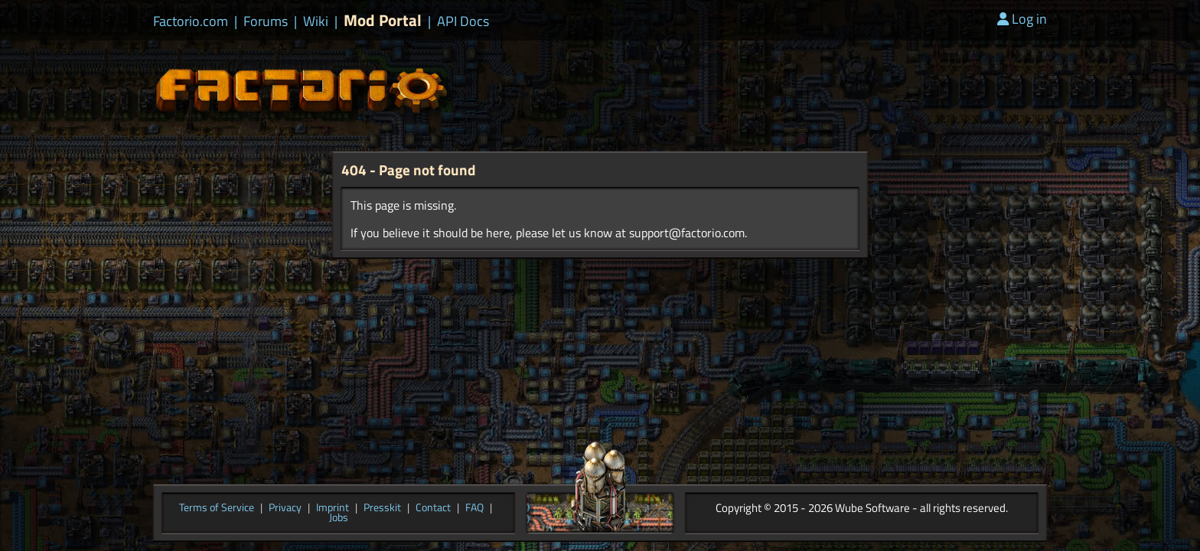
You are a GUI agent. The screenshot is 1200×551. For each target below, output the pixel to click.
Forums (265, 21)
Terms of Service (216, 508)
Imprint (332, 508)
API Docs (463, 21)
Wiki (315, 21)
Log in (1022, 18)
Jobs (338, 518)
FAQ (474, 508)
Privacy (285, 508)
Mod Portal (383, 20)
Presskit (382, 508)
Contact (433, 508)
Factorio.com (190, 21)
